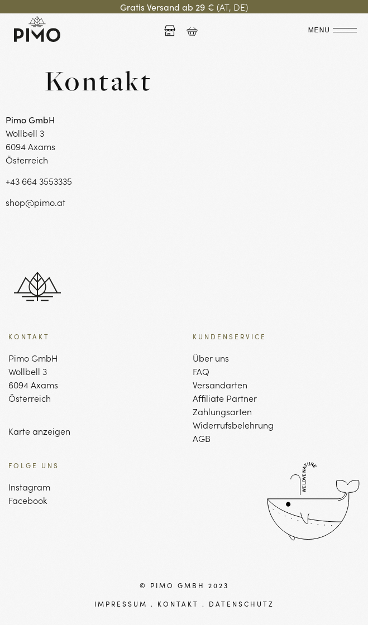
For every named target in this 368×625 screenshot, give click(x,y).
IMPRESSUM (120, 603)
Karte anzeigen (39, 431)
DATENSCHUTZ (241, 603)
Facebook (27, 500)
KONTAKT (178, 603)
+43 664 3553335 (39, 181)
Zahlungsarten (222, 411)
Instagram (29, 486)
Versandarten (220, 384)
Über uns (211, 358)
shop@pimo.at (35, 202)
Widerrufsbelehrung (233, 425)
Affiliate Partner (225, 398)
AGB (202, 438)
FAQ (201, 371)
